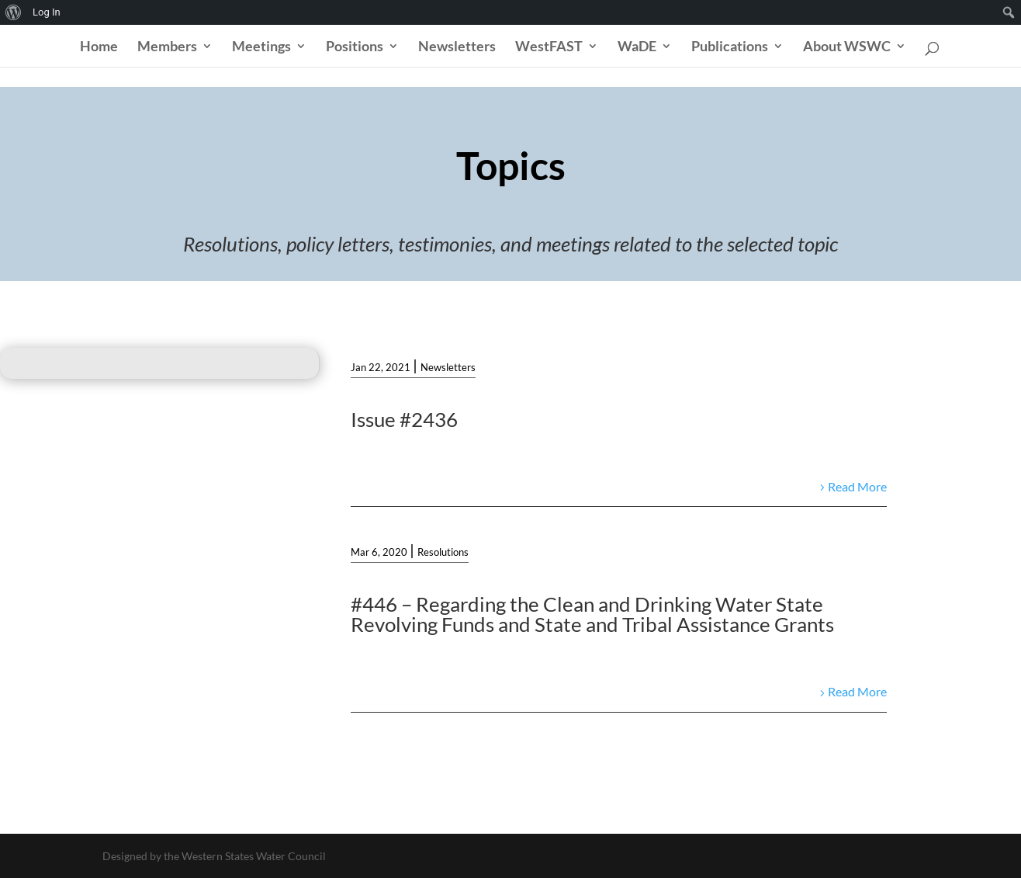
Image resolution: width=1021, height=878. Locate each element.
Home (99, 47)
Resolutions (443, 552)
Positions (354, 47)
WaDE (637, 47)
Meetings (261, 47)
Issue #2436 (404, 419)
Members (167, 47)
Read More (857, 486)
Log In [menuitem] (47, 12)
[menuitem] (13, 12)
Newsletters (457, 47)
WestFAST (549, 47)
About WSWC (847, 47)
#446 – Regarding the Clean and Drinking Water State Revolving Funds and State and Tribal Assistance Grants (592, 614)
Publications (729, 47)
